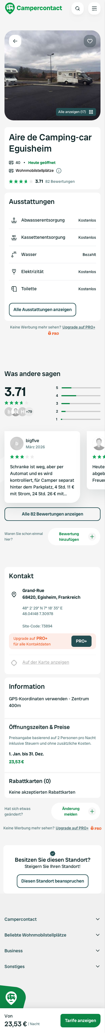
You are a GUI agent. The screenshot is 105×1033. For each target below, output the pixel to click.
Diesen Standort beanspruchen (52, 881)
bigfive (32, 441)
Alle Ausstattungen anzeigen (42, 309)
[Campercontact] (33, 8)
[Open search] (77, 8)
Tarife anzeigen (80, 1020)
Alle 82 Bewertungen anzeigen (52, 514)
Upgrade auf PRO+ (78, 327)
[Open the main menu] (94, 8)
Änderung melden (79, 811)
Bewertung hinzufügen (77, 536)
